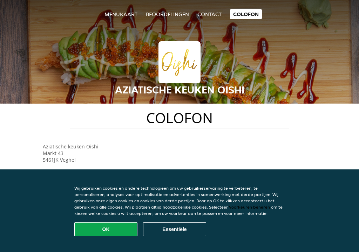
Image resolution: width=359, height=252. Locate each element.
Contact (209, 14)
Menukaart (120, 14)
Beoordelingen (167, 14)
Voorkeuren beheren (249, 207)
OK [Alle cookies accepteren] (106, 229)
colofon (246, 14)
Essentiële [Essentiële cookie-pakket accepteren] (174, 229)
